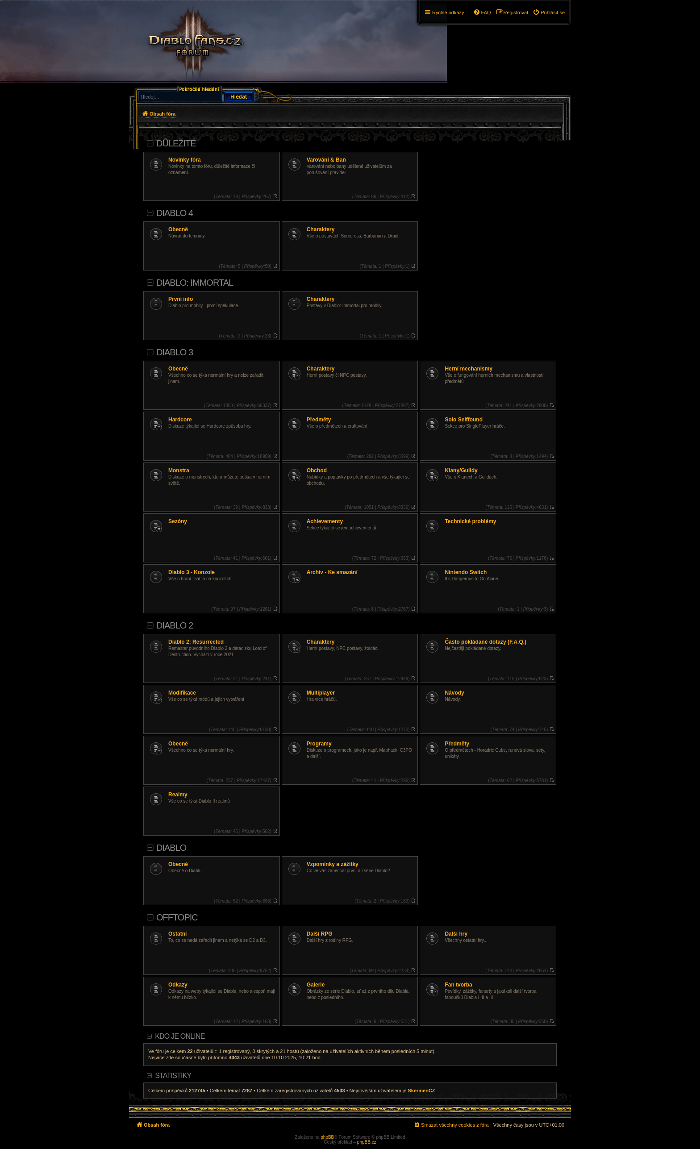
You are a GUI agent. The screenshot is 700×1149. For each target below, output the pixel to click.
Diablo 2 (174, 625)
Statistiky (173, 1075)
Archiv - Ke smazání (332, 572)
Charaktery (321, 229)
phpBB (327, 1137)
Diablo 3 (174, 352)
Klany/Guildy (461, 470)
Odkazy (178, 985)
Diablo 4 (174, 213)
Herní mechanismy (468, 369)
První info (180, 299)
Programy (319, 744)
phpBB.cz (366, 1142)
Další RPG (320, 934)
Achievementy (325, 521)
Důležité (176, 143)
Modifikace (182, 693)
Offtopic (177, 917)
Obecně (178, 229)
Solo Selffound (464, 419)
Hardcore (180, 419)
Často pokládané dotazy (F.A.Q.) (485, 642)
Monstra (178, 470)
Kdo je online (179, 1036)
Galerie (316, 985)
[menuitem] (549, 12)
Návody (454, 693)
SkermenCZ (421, 1090)
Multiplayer (321, 693)
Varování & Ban (326, 160)
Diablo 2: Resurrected (196, 642)
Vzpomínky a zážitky (332, 864)
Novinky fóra (184, 160)
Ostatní (177, 934)
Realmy (178, 794)
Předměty (319, 419)
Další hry (456, 934)
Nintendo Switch (466, 572)
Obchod (317, 470)
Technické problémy (470, 521)
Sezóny (177, 521)
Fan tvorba (458, 985)
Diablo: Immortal (194, 282)
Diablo (171, 848)
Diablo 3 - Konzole (191, 572)
